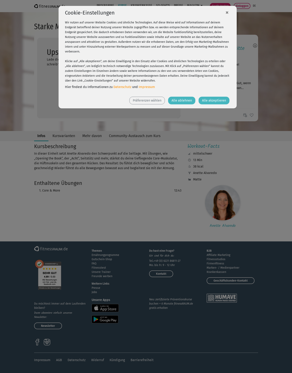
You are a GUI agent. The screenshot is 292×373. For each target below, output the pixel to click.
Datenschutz (122, 87)
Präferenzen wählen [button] (147, 100)
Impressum (147, 87)
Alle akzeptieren (214, 100)
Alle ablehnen (182, 100)
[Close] (227, 12)
